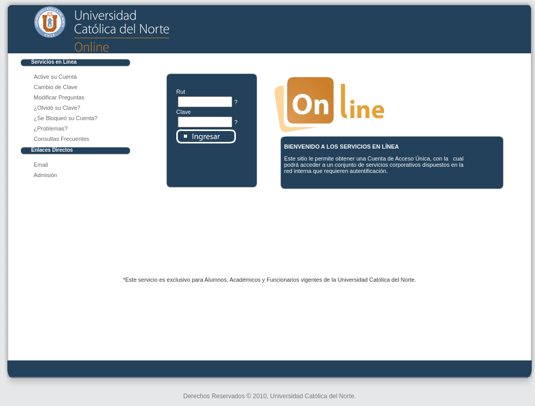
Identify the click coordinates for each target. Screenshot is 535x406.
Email (41, 165)
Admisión (45, 175)
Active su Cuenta (55, 77)
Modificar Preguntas (59, 97)
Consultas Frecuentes (61, 139)
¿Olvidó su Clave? (57, 108)
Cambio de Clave (55, 87)
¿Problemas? (50, 128)
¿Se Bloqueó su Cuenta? (65, 118)
